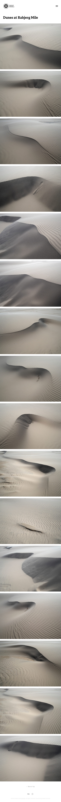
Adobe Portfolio (46, 798)
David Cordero (15, 798)
